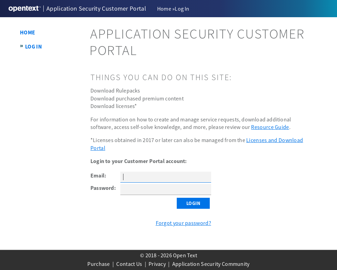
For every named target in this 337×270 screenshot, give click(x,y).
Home (164, 8)
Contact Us (129, 263)
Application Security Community (211, 263)
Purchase (98, 263)
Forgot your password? (183, 222)
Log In (33, 46)
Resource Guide (270, 126)
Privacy (157, 263)
